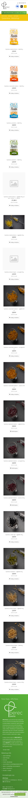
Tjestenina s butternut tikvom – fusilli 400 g (14, 49)
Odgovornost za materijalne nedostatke (13, 764)
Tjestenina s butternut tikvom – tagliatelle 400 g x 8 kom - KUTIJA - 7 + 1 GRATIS (14, 197)
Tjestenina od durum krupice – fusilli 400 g (14, 645)
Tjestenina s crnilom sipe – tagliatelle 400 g (14, 534)
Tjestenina (16, 16)
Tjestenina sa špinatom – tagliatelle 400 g (14, 571)
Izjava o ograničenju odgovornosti (11, 766)
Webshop (10, 16)
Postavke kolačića (14, 796)
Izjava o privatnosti (7, 768)
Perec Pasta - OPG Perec (9, 699)
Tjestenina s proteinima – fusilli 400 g (14, 123)
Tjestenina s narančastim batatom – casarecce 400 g (14, 386)
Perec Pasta (4, 16)
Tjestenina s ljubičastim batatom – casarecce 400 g (14, 498)
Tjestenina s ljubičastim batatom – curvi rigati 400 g (14, 461)
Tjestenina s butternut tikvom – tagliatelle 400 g (14, 235)
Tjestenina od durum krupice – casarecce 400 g (14, 682)
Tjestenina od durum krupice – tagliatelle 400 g (14, 608)
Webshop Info (6, 753)
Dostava (5, 760)
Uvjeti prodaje (6, 757)
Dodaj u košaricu (14, 56)
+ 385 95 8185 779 (22, 3)
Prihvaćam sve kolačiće (20, 794)
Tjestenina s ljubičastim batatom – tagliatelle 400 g (14, 424)
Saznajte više (6, 749)
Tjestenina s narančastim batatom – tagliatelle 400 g (14, 309)
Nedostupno (14, 431)
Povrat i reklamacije (7, 762)
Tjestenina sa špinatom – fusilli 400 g (14, 160)
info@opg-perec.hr (11, 788)
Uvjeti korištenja (7, 755)
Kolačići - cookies (7, 770)
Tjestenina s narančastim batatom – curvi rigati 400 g (14, 348)
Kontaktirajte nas (8, 775)
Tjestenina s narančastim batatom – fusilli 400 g (14, 86)
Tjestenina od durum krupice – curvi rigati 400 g (14, 272)
